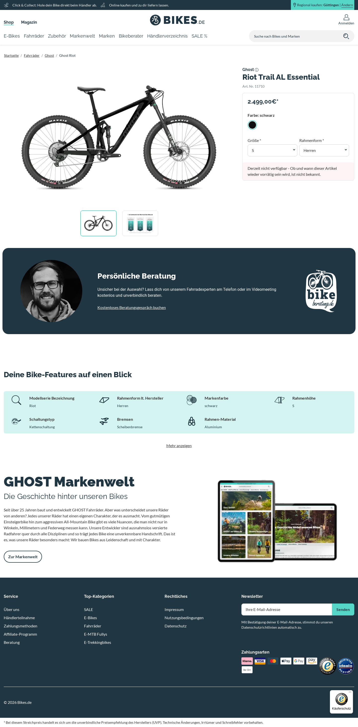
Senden (343, 609)
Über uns (11, 609)
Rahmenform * (311, 140)
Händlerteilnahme (19, 617)
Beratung (12, 642)
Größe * (254, 140)
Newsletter (252, 596)
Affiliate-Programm (20, 634)
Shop (9, 22)
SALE (88, 609)
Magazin (29, 22)
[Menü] (350, 693)
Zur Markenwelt (23, 556)
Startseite (11, 55)
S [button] (253, 150)
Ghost (49, 55)
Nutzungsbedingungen (184, 617)
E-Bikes (90, 617)
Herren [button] (310, 150)
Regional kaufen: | (325, 5)
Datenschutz (175, 625)
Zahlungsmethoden (20, 625)
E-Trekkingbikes (97, 642)
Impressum (174, 609)
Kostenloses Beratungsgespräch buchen (131, 307)
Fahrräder (32, 55)
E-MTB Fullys (95, 634)
